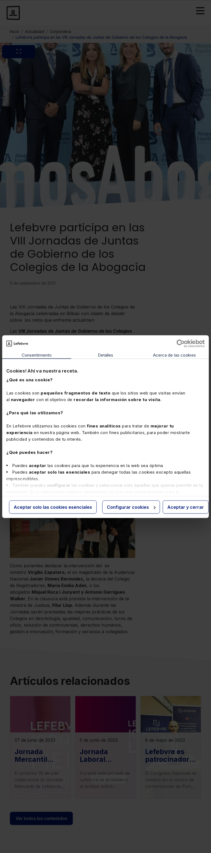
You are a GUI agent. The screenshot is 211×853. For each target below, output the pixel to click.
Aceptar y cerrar (185, 507)
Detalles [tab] (105, 354)
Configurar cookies (131, 507)
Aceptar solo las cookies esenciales (53, 507)
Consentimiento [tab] (37, 354)
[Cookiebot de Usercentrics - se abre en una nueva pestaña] (181, 343)
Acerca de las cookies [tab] (174, 354)
